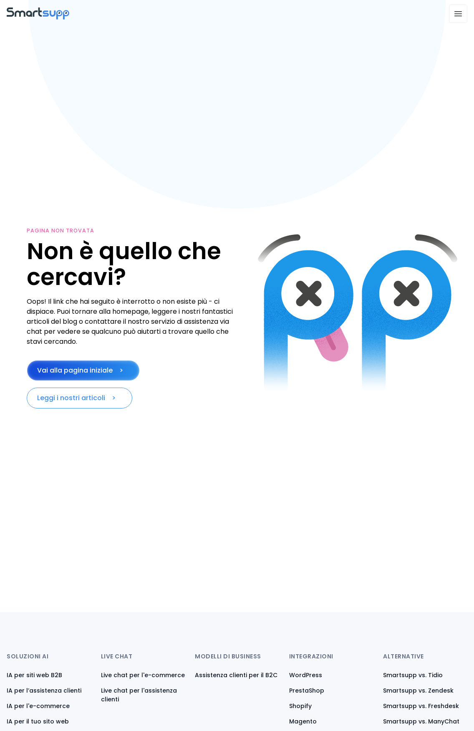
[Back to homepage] (38, 17)
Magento (303, 721)
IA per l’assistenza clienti (44, 690)
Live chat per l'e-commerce (143, 675)
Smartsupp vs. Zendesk (418, 690)
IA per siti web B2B (34, 675)
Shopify (300, 706)
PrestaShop (306, 690)
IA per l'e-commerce (38, 706)
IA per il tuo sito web (38, 721)
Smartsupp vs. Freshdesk (421, 706)
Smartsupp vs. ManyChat (421, 721)
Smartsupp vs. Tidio (413, 675)
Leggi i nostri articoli (71, 398)
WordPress (305, 675)
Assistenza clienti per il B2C (236, 675)
